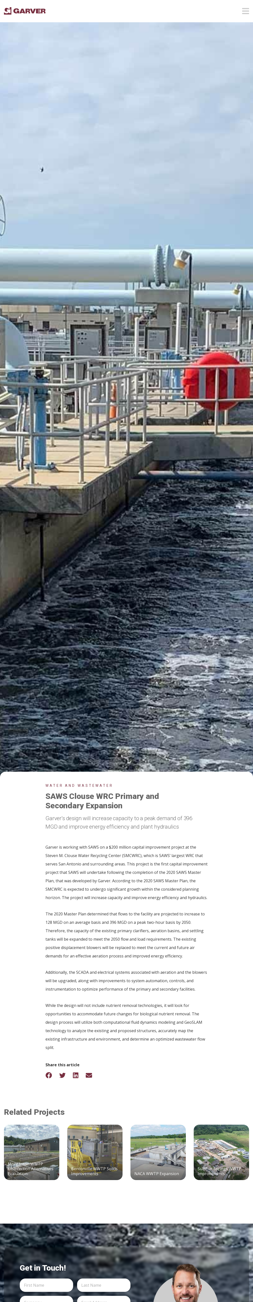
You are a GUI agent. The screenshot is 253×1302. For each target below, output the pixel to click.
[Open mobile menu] (245, 9)
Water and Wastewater (79, 786)
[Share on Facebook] (51, 1075)
